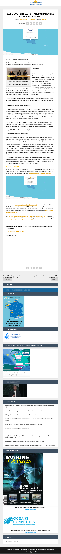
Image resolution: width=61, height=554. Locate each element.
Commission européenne (41, 216)
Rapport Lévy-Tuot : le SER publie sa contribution (17, 428)
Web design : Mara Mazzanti (13, 550)
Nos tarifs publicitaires (41, 550)
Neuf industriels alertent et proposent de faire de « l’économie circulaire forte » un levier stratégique (30, 445)
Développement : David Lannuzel (27, 550)
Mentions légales (50, 550)
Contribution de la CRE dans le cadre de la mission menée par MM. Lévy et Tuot (24, 441)
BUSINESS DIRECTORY (16, 232)
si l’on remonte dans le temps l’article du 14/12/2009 (20, 216)
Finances (44, 19)
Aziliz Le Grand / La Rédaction (27, 19)
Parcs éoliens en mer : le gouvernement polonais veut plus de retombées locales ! (25, 411)
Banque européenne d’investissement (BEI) (26, 205)
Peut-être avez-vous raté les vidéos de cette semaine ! (18, 432)
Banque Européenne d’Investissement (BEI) (22, 220)
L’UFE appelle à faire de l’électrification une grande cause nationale (22, 415)
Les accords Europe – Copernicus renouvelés (40, 173)
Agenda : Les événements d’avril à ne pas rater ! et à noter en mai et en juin (23, 424)
